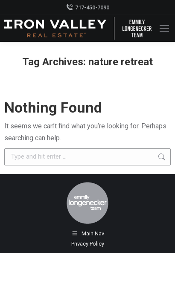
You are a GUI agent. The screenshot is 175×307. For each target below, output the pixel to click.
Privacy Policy (87, 243)
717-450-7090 (87, 7)
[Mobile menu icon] (164, 28)
